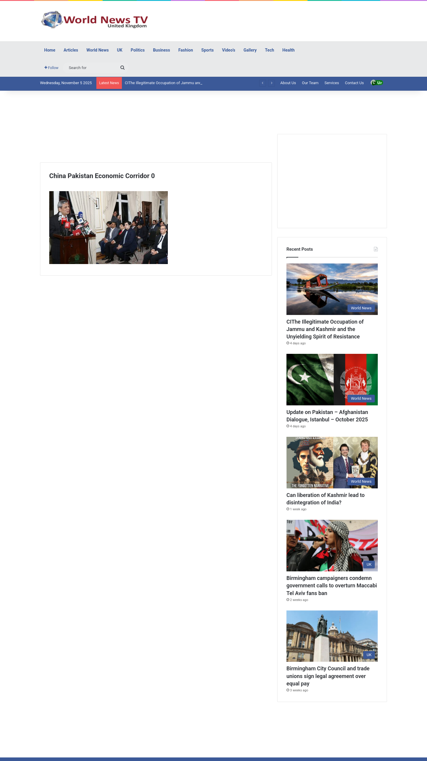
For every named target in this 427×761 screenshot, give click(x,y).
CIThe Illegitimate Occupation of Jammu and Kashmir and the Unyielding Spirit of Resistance (325, 329)
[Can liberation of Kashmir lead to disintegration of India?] (332, 462)
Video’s (228, 50)
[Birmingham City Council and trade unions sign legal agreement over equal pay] (332, 636)
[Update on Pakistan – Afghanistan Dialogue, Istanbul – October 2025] (332, 379)
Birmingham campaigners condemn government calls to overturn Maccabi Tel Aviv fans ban (331, 585)
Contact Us (354, 83)
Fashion (185, 50)
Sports (207, 50)
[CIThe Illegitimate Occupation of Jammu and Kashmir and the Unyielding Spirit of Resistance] (332, 289)
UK (119, 50)
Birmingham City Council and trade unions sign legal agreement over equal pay (327, 675)
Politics (138, 50)
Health (288, 50)
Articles (70, 50)
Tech (269, 50)
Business (161, 50)
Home (49, 50)
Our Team (310, 83)
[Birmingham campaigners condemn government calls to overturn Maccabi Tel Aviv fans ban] (332, 545)
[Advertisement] (273, 20)
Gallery (249, 50)
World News (98, 50)
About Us (288, 83)
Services (331, 83)
